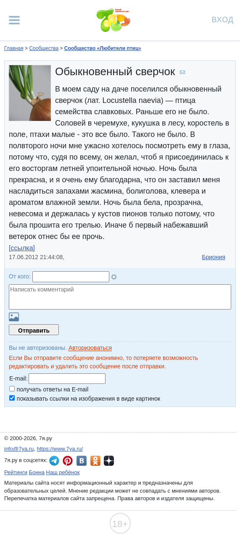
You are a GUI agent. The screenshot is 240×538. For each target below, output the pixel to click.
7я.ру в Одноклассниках (95, 461)
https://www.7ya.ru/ (60, 449)
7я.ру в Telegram (54, 461)
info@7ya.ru (19, 449)
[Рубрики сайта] (14, 20)
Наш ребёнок (63, 472)
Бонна (37, 472)
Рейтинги (15, 472)
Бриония (213, 257)
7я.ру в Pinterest (68, 461)
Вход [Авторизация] (223, 19)
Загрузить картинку (14, 317)
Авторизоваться (90, 347)
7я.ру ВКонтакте (81, 461)
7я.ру (109, 461)
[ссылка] (22, 248)
